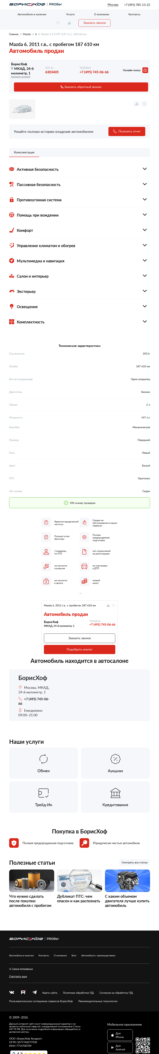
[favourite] (58, 23)
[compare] (69, 23)
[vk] (11, 992)
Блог (74, 955)
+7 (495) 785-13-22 (137, 4)
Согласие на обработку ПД (116, 992)
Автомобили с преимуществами (98, 955)
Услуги (70, 14)
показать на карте (20, 76)
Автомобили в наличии (32, 14)
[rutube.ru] (23, 992)
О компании (101, 14)
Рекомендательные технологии (97, 1001)
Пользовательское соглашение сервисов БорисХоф (41, 1001)
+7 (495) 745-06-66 (94, 71)
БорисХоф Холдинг (29, 1038)
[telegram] (34, 992)
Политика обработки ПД (78, 992)
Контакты (134, 14)
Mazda (27, 34)
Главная (14, 34)
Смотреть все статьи (135, 862)
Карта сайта (49, 992)
